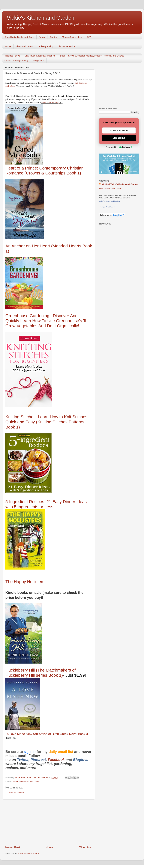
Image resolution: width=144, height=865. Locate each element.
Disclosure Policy (66, 46)
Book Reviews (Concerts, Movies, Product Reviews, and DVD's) (92, 55)
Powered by (119, 147)
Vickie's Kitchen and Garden (40, 18)
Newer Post (12, 847)
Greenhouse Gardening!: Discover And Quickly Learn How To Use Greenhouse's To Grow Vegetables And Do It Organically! (46, 320)
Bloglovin (81, 760)
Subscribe (118, 138)
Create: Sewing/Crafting (16, 60)
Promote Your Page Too (107, 207)
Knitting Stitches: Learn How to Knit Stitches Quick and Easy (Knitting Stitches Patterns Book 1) (46, 421)
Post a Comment (16, 792)
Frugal (42, 37)
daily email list (61, 752)
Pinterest (38, 760)
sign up (30, 752)
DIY (89, 37)
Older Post (85, 847)
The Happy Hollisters (24, 581)
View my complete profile (110, 188)
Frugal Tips (38, 60)
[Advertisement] (48, 822)
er (26, 760)
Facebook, (57, 760)
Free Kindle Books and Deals (19, 37)
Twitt (21, 760)
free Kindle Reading (50, 102)
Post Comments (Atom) (28, 853)
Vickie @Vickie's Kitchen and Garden (120, 184)
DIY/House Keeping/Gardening (40, 55)
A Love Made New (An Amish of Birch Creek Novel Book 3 (47, 734)
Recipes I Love (12, 55)
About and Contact (25, 46)
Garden (53, 37)
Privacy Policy (46, 46)
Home (8, 46)
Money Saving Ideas (72, 37)
